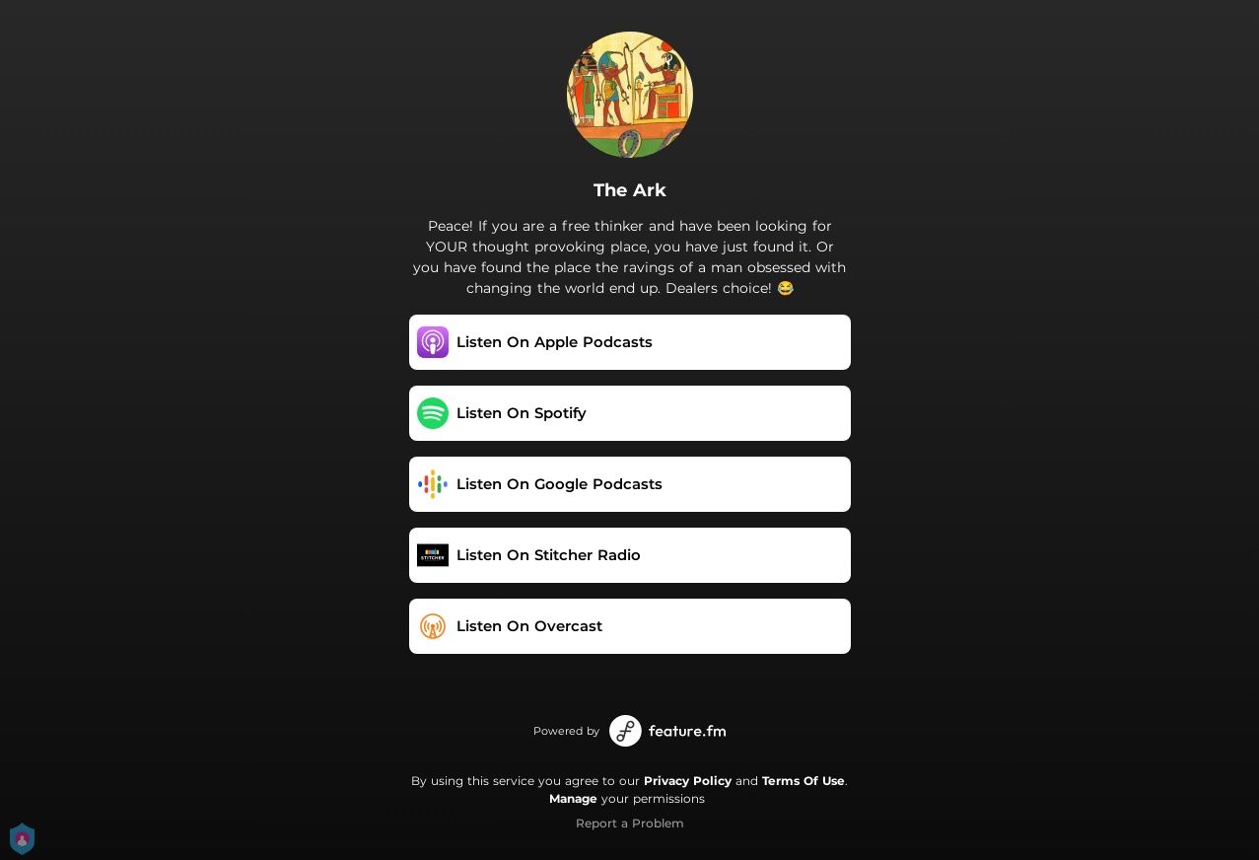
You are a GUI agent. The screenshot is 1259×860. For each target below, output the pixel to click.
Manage (573, 798)
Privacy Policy (688, 780)
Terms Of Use (803, 780)
